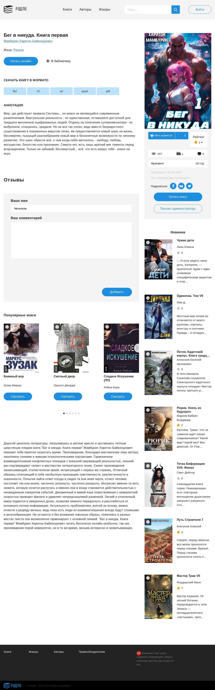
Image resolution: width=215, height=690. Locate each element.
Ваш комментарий (26, 218)
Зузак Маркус (13, 385)
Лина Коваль (185, 246)
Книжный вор (14, 376)
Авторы (86, 9)
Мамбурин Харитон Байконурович (28, 41)
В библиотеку (61, 61)
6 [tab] (79, 413)
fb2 (15, 91)
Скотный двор (64, 376)
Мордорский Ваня (189, 583)
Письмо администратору (178, 208)
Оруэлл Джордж (64, 385)
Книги (67, 9)
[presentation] (39, 270)
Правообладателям (92, 651)
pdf (108, 91)
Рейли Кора (112, 387)
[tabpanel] (71, 362)
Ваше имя (19, 201)
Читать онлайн (20, 61)
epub (85, 91)
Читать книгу (178, 196)
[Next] (138, 348)
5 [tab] (76, 413)
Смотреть (18, 396)
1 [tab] (64, 413)
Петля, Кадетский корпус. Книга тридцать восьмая (190, 355)
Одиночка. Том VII (190, 295)
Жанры (104, 9)
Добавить (117, 292)
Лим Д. (181, 302)
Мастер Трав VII (188, 576)
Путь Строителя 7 (190, 520)
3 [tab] (70, 413)
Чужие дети (185, 240)
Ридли (21, 8)
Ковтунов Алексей (189, 527)
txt (61, 91)
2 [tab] (67, 413)
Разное (19, 50)
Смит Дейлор (186, 473)
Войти (200, 9)
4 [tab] (73, 413)
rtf (38, 91)
